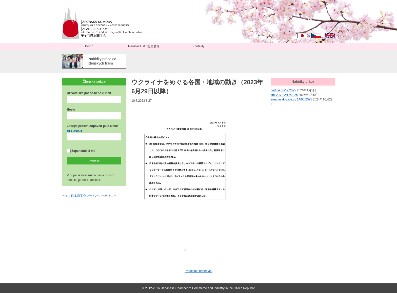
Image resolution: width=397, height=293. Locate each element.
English (330, 35)
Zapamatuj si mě (81, 151)
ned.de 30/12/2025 (283, 90)
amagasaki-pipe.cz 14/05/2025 (291, 99)
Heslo (71, 109)
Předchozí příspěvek (198, 271)
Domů (89, 46)
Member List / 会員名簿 (144, 46)
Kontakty (199, 46)
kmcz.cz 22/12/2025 (284, 95)
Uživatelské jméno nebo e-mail (89, 93)
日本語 (302, 35)
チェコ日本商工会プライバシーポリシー (89, 196)
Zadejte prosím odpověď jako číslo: (92, 126)
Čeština (316, 35)
